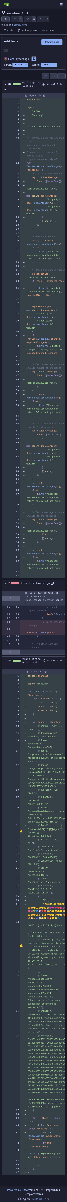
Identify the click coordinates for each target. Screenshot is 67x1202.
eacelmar (14, 13)
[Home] (7, 4)
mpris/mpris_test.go (31, 84)
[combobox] (45, 76)
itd (26, 13)
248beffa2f (49, 64)
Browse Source (51, 41)
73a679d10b (20, 64)
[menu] (62, 76)
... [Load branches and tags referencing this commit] (6, 50)
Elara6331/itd (20, 24)
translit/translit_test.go (31, 661)
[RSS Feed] (5, 19)
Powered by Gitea (17, 1190)
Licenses (37, 1198)
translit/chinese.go (35, 583)
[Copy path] (43, 84)
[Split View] (54, 76)
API (47, 1198)
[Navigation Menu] (61, 4)
